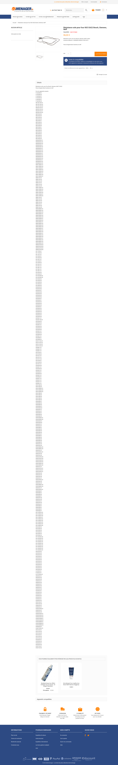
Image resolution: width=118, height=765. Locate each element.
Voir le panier (63, 738)
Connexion (104, 2)
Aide (61, 745)
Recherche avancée (16, 741)
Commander (94, 2)
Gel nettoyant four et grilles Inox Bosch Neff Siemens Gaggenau (71, 684)
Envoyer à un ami (103, 74)
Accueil (14, 22)
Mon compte (85, 2)
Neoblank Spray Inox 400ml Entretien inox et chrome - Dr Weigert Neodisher (48, 685)
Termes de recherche (16, 738)
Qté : (64, 53)
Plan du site (14, 735)
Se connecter (63, 735)
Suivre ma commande (65, 741)
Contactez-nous (15, 745)
